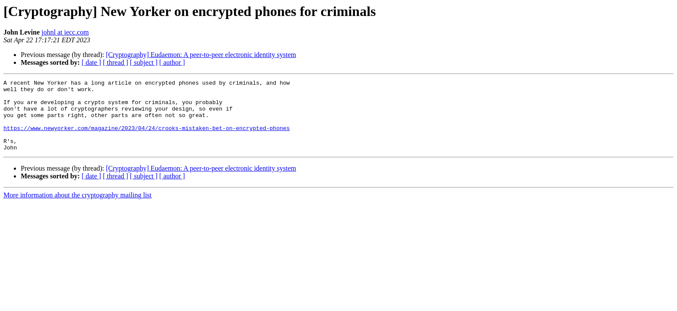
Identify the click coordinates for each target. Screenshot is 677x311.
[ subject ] (144, 62)
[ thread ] (115, 62)
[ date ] (91, 62)
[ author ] (172, 62)
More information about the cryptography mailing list (77, 209)
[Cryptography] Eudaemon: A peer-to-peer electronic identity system (201, 54)
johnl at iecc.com (65, 32)
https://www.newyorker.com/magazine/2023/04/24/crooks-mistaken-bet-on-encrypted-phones (146, 138)
